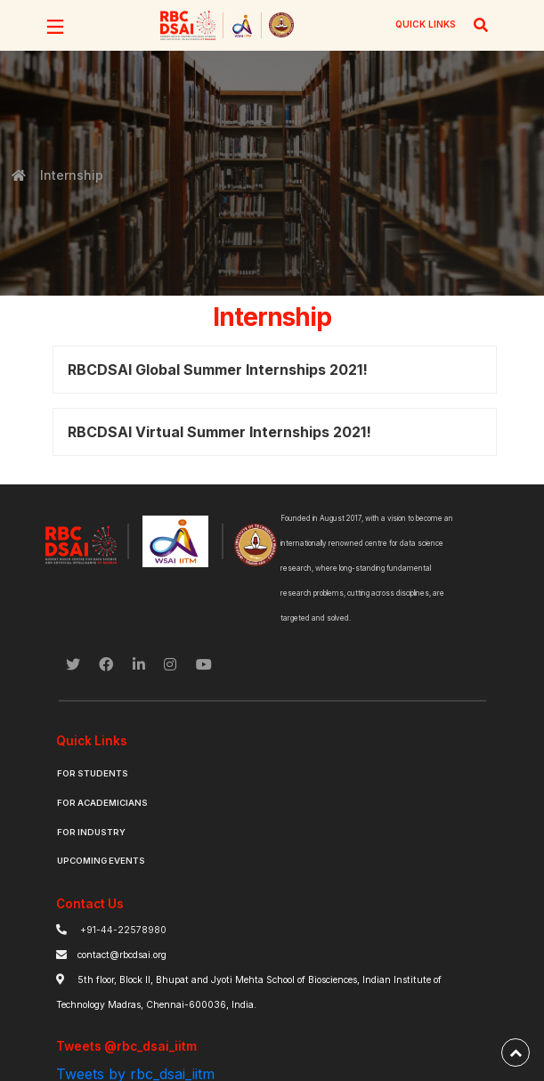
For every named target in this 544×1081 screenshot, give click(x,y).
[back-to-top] (515, 1052)
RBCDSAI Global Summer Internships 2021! (218, 369)
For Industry (91, 832)
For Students (92, 773)
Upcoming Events (101, 861)
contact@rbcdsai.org (121, 955)
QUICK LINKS (425, 24)
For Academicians (102, 803)
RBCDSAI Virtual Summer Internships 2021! (219, 432)
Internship (70, 175)
